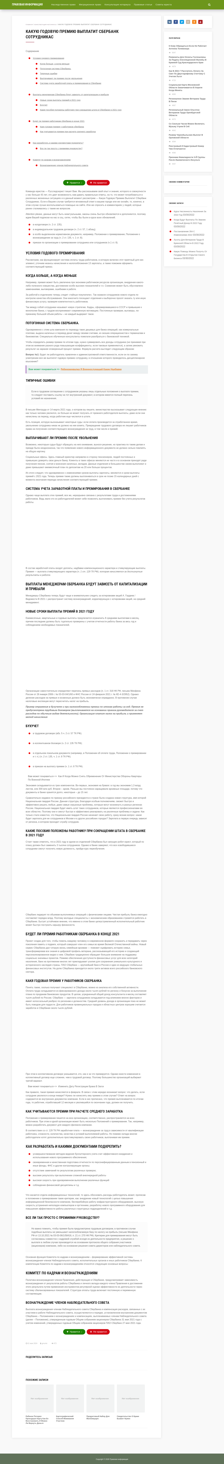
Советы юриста (170, 4)
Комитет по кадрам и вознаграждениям (54, 160)
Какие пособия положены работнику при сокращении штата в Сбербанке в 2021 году (85, 110)
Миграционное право (97, 4)
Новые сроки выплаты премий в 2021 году (62, 100)
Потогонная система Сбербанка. (57, 68)
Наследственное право (70, 4)
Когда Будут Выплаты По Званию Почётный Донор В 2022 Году (188, 223)
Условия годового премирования (50, 58)
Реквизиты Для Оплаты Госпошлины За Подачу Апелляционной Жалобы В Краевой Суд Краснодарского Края (188, 60)
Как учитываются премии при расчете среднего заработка (71, 131)
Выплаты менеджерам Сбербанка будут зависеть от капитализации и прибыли (75, 94)
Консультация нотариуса (124, 4)
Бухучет (44, 105)
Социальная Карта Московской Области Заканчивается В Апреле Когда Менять (185, 88)
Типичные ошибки (49, 73)
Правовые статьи (150, 4)
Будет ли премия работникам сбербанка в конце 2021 (61, 121)
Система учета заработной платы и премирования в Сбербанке (74, 83)
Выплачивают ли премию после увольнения (63, 78)
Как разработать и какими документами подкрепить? (61, 143)
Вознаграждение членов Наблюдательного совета (66, 165)
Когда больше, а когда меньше (56, 64)
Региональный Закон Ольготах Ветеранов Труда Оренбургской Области (184, 113)
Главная (29, 24)
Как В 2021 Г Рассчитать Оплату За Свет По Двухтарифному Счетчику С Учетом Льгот (187, 74)
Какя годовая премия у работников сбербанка (64, 126)
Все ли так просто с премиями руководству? (63, 148)
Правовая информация (30, 4)
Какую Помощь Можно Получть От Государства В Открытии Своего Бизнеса (190, 255)
